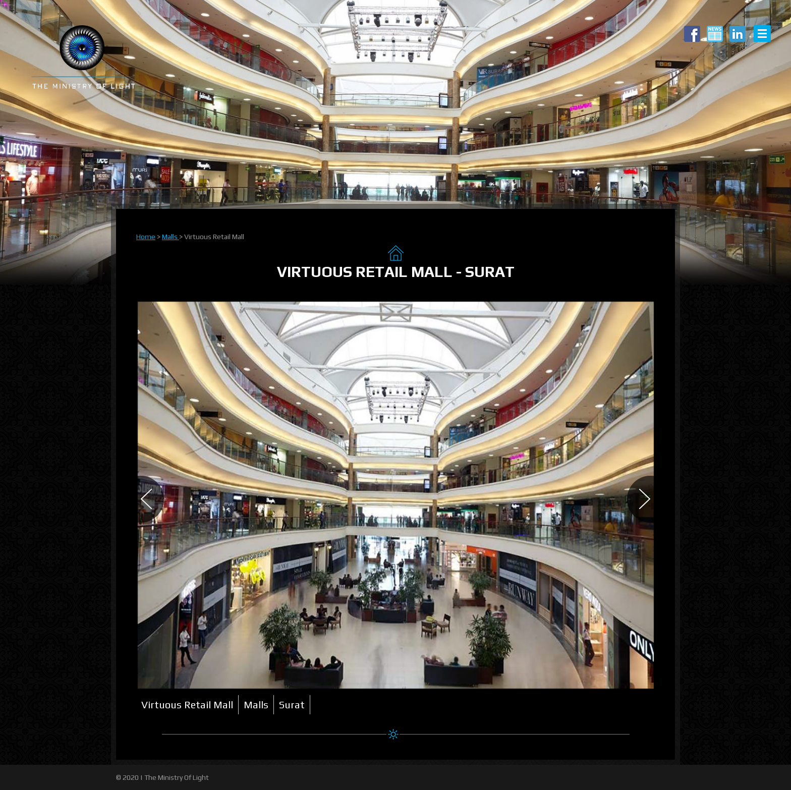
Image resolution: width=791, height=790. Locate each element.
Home (145, 237)
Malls (170, 237)
